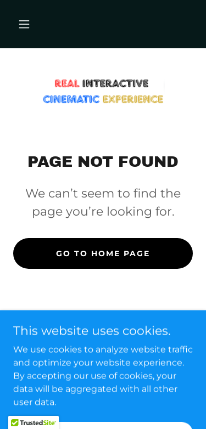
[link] (103, 91)
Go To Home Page (103, 253)
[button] (24, 24)
